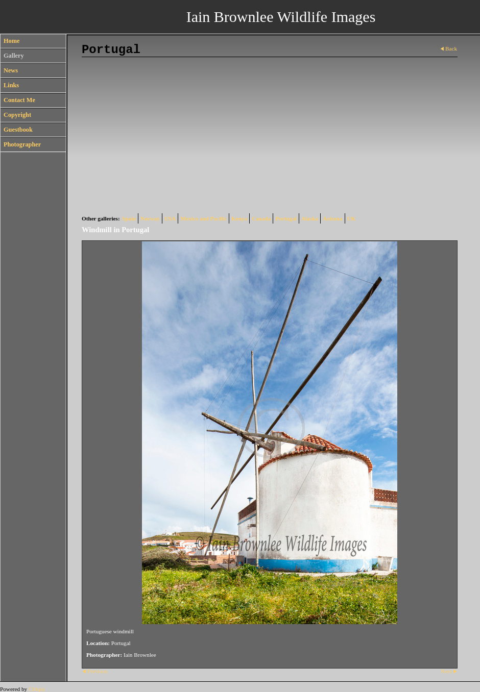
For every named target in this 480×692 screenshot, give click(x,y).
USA (170, 218)
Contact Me (19, 100)
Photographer (22, 144)
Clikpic (37, 689)
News (11, 70)
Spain (129, 218)
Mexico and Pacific (203, 218)
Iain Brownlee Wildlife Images (281, 16)
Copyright (17, 114)
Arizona (333, 218)
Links (11, 85)
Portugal (286, 218)
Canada (261, 218)
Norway (150, 218)
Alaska (309, 218)
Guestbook (18, 129)
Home (11, 40)
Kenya (239, 218)
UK (351, 218)
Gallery (14, 55)
